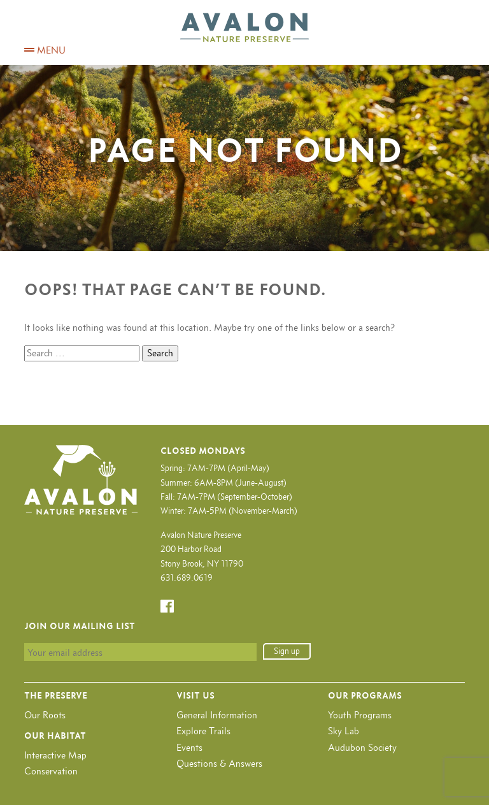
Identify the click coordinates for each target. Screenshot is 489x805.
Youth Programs (360, 715)
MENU (45, 50)
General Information (216, 715)
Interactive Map (55, 755)
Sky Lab (343, 731)
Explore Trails (203, 731)
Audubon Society (362, 747)
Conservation (51, 771)
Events (189, 747)
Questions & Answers (219, 763)
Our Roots (45, 715)
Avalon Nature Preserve (244, 27)
